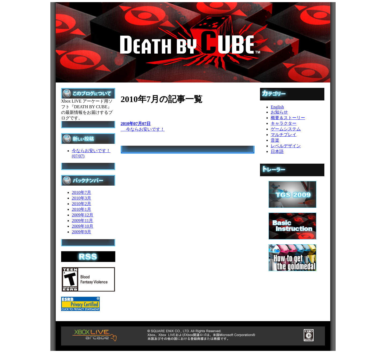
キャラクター (283, 123)
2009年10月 (82, 226)
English (277, 107)
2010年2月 (81, 203)
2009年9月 (81, 232)
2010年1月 (81, 209)
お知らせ (279, 112)
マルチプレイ (283, 134)
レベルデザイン (286, 146)
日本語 (277, 151)
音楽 (275, 140)
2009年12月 (82, 215)
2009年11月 (82, 220)
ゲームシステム (286, 129)
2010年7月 (81, 192)
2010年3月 (81, 198)
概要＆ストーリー (288, 117)
